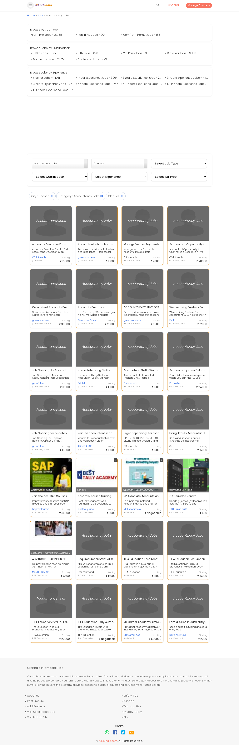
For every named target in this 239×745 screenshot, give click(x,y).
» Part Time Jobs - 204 (91, 35)
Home (31, 15)
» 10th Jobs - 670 (87, 53)
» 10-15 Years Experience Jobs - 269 (187, 84)
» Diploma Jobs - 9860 (180, 53)
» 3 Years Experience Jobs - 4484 (187, 78)
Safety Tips (130, 696)
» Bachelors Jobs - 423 (91, 59)
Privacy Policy (132, 712)
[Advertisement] (119, 125)
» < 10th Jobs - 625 (43, 53)
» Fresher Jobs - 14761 (45, 78)
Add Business (36, 706)
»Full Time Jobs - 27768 (46, 35)
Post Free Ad (35, 701)
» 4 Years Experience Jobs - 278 (52, 84)
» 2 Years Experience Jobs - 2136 (142, 78)
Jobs (40, 15)
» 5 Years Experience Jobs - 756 (97, 84)
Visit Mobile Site (37, 717)
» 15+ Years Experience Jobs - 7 (52, 90)
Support (128, 701)
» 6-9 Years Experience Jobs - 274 (142, 84)
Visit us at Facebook (41, 712)
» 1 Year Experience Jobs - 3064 (97, 78)
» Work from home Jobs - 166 (140, 35)
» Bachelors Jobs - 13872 (47, 59)
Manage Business (199, 5)
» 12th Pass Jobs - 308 (135, 53)
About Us (33, 696)
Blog (126, 717)
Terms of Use (132, 706)
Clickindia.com (108, 741)
